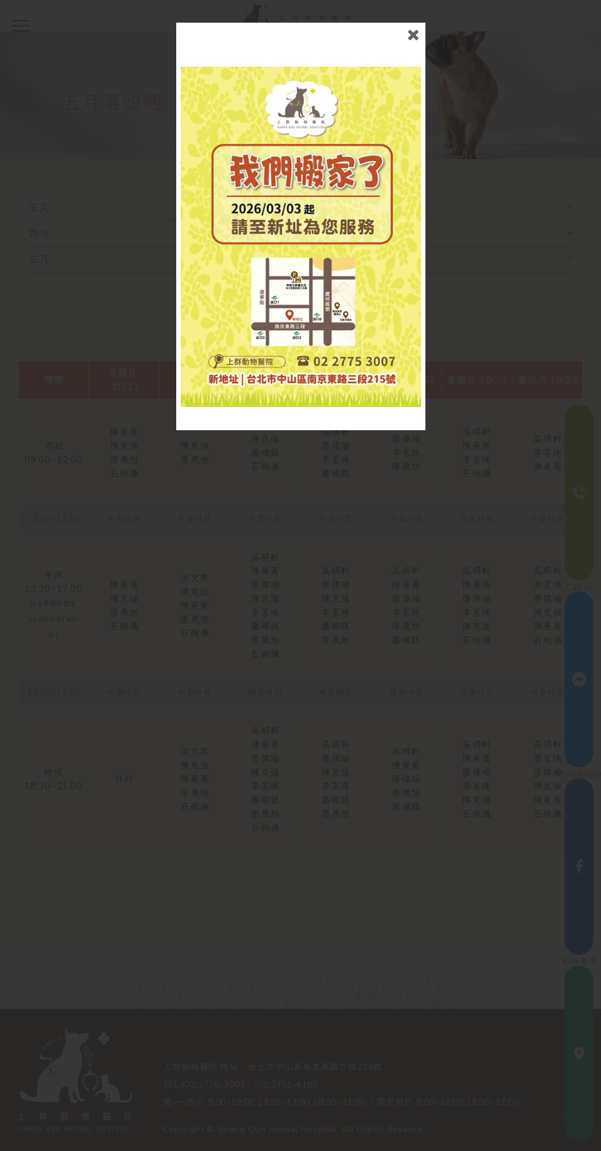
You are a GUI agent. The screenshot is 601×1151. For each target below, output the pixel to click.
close (413, 35)
